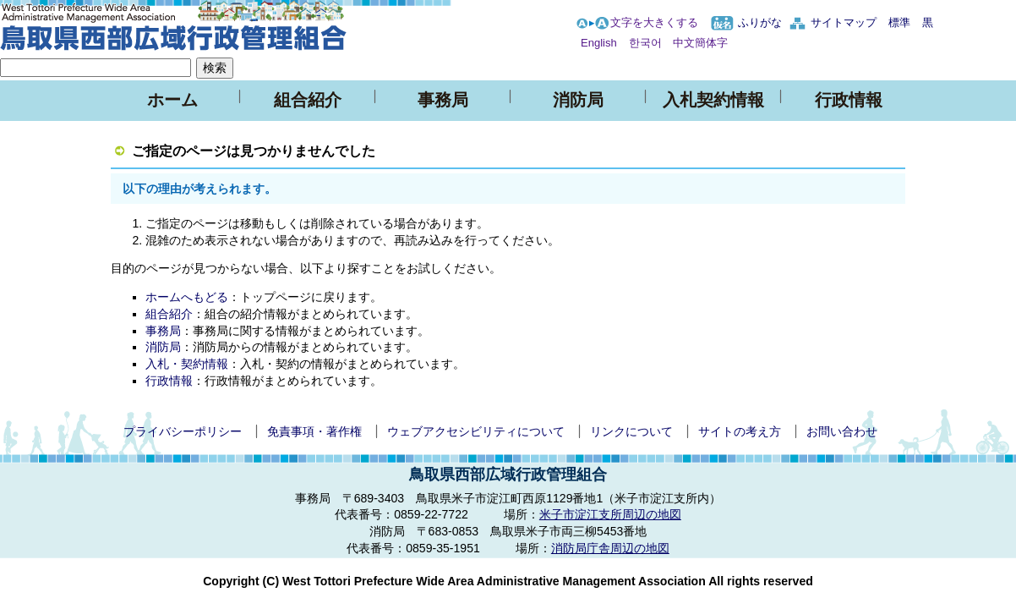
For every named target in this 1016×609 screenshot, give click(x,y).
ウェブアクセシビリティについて (476, 431)
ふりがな (760, 22)
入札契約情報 (713, 100)
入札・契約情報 (186, 363)
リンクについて (631, 431)
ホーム (172, 100)
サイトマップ (844, 22)
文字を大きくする (654, 22)
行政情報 (848, 100)
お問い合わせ (841, 431)
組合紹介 (307, 100)
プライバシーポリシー (182, 431)
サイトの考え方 (739, 431)
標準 (899, 22)
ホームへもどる (186, 297)
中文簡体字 (700, 42)
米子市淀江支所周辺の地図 (610, 514)
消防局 (578, 100)
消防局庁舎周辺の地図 (610, 548)
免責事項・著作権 (314, 431)
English (599, 42)
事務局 (443, 100)
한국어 (645, 42)
